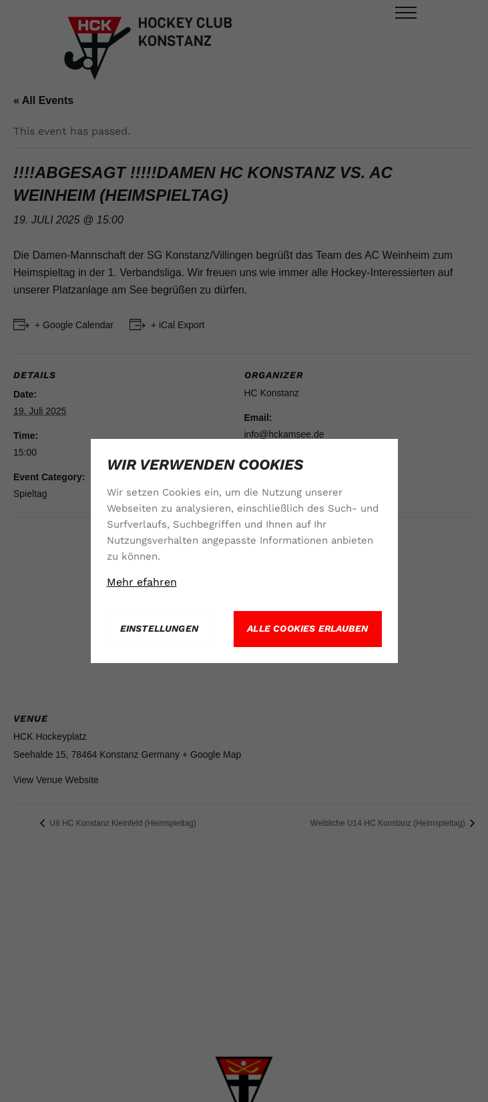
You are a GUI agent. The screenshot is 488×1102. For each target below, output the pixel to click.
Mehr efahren (142, 582)
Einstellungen (159, 628)
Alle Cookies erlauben (307, 628)
